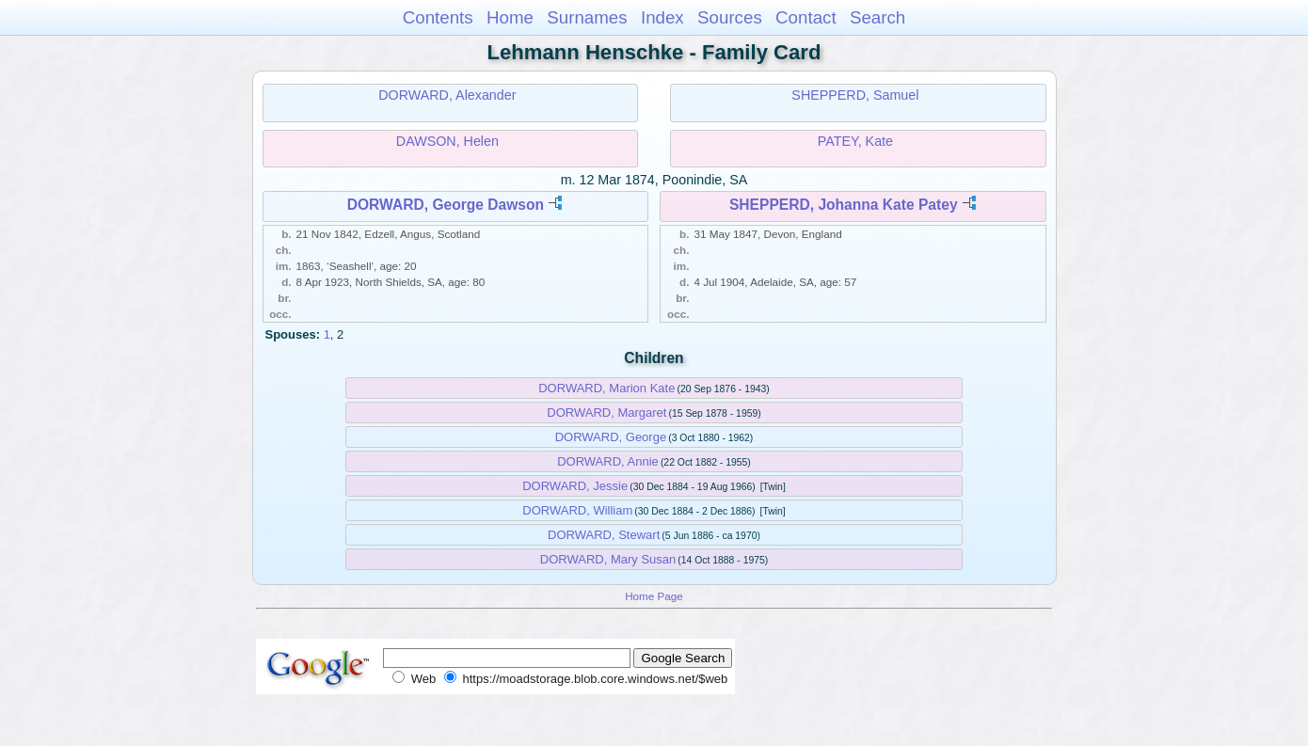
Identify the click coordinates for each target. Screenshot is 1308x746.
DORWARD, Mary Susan (608, 559)
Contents (438, 17)
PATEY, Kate (855, 141)
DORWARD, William (577, 510)
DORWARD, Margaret (606, 412)
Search (877, 17)
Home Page (654, 596)
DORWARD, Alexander (447, 95)
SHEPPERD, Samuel (854, 95)
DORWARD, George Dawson (445, 205)
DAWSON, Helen (447, 141)
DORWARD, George (610, 437)
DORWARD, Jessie (575, 486)
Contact (806, 17)
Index (662, 17)
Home (510, 17)
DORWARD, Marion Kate (606, 388)
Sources (729, 17)
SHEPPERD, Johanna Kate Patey (843, 205)
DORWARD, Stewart (604, 535)
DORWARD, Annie (608, 461)
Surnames (587, 17)
